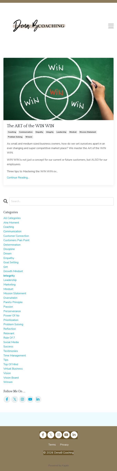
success (8, 346)
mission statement (88, 132)
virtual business (13, 369)
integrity (49, 132)
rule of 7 (9, 338)
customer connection (16, 236)
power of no (11, 315)
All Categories (12, 218)
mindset (73, 132)
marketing (9, 284)
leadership (61, 132)
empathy (39, 132)
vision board (11, 378)
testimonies (10, 351)
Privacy (64, 445)
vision (7, 373)
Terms (52, 445)
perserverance (12, 311)
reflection (9, 329)
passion (8, 307)
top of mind (10, 364)
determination (12, 245)
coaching (12, 132)
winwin (29, 137)
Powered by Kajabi (58, 465)
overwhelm (10, 298)
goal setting (10, 262)
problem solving (15, 137)
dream (7, 253)
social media (11, 342)
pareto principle (13, 302)
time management (14, 355)
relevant (8, 333)
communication (26, 132)
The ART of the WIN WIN (30, 126)
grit (5, 267)
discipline (9, 249)
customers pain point (16, 240)
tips (5, 360)
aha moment (11, 223)
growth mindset (13, 271)
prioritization (10, 320)
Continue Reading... (18, 178)
